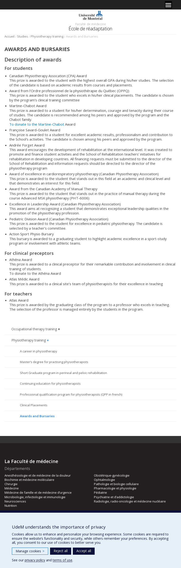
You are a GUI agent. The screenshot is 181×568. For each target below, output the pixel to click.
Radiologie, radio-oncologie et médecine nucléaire (130, 501)
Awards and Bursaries (37, 416)
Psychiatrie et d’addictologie (114, 497)
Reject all (61, 551)
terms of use (62, 560)
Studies (22, 36)
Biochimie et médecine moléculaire (29, 480)
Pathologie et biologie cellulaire (116, 484)
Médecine (12, 488)
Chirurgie (11, 484)
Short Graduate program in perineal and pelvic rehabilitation (63, 373)
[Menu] (168, 4)
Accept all (83, 551)
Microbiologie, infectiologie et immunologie (35, 497)
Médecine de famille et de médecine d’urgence (38, 492)
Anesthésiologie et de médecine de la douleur (38, 475)
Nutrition (11, 505)
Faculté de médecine (90, 24)
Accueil (9, 36)
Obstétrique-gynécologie (112, 475)
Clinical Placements (33, 405)
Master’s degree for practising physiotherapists (54, 362)
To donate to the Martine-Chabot (36, 124)
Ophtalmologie (104, 480)
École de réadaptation (90, 28)
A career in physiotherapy (38, 351)
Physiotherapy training (47, 36)
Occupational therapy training (34, 329)
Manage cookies (30, 551)
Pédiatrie (100, 492)
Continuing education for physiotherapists (50, 383)
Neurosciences (15, 501)
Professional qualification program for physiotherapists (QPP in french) (71, 394)
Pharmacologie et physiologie (115, 488)
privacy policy (35, 560)
